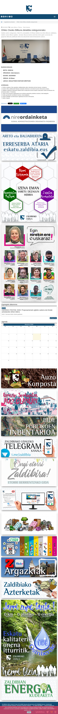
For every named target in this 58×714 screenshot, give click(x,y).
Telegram (23, 103)
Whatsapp (16, 103)
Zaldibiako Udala (6, 2)
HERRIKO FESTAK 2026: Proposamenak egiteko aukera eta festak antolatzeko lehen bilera (27, 311)
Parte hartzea (26, 27)
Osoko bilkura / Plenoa (16, 27)
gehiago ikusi (53, 318)
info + (32, 710)
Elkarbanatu (4, 103)
